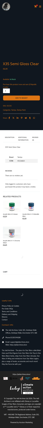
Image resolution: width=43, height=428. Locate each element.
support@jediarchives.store (19, 342)
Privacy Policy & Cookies (10, 306)
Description (9, 137)
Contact (4, 320)
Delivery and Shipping (9, 314)
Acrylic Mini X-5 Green (10, 214)
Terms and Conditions (9, 311)
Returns (4, 317)
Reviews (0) (35, 138)
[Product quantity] (6, 90)
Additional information (23, 138)
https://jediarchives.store (18, 345)
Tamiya (13, 110)
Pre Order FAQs (7, 309)
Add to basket (21, 98)
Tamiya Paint (21, 110)
